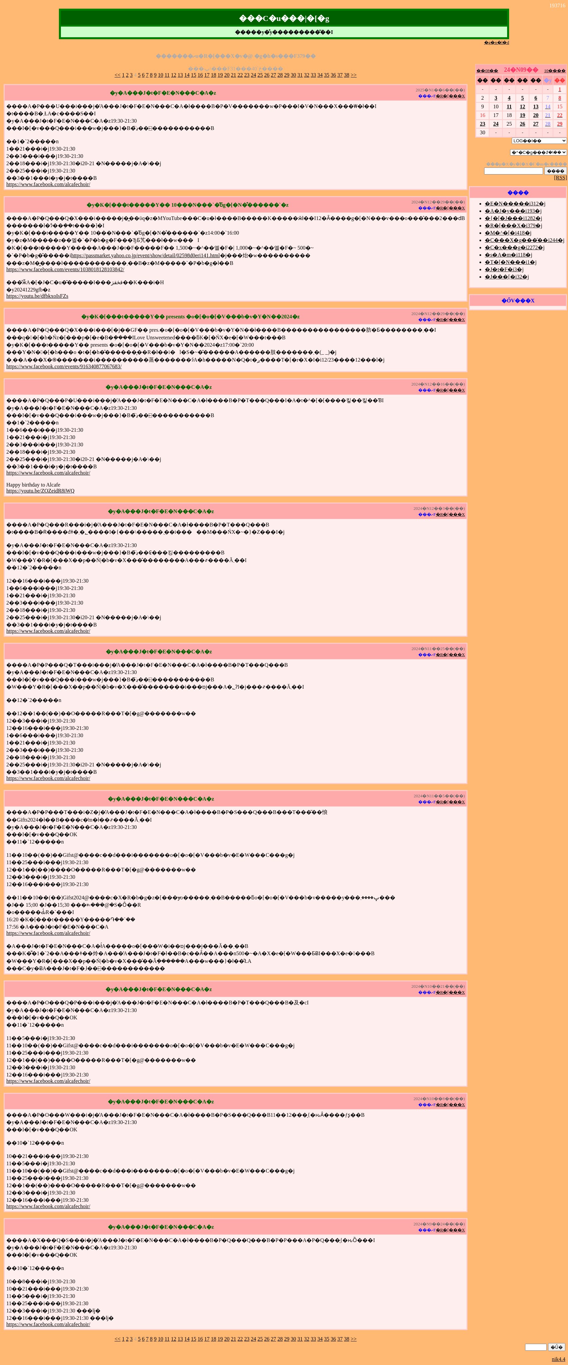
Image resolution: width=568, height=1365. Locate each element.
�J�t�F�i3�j (504, 269)
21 (233, 75)
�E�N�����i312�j (515, 203)
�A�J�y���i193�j (513, 211)
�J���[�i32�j (507, 277)
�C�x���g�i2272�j (515, 247)
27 (273, 75)
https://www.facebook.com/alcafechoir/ (48, 184)
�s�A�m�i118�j (508, 255)
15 (193, 75)
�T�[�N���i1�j (511, 262)
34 (320, 75)
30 (293, 75)
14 (187, 75)
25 (260, 75)
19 (220, 75)
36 (333, 75)
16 (200, 75)
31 (300, 75)
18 (213, 75)
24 (253, 75)
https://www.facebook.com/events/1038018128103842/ (65, 269)
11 (166, 75)
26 (267, 75)
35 (326, 75)
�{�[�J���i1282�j (513, 218)
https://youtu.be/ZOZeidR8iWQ (40, 491)
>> (354, 75)
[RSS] (560, 177)
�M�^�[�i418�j (508, 233)
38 (346, 75)
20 (227, 75)
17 (207, 75)
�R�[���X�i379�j (513, 225)
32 (306, 75)
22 (240, 75)
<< (117, 75)
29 (286, 75)
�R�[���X (450, 95)
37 (340, 75)
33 (313, 75)
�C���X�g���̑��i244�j (524, 240)
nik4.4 (558, 1359)
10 (160, 75)
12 (173, 75)
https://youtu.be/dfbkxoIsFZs (37, 296)
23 (247, 75)
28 (280, 75)
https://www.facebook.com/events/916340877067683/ (63, 366)
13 (180, 75)
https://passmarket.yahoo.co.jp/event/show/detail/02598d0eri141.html (145, 255)
